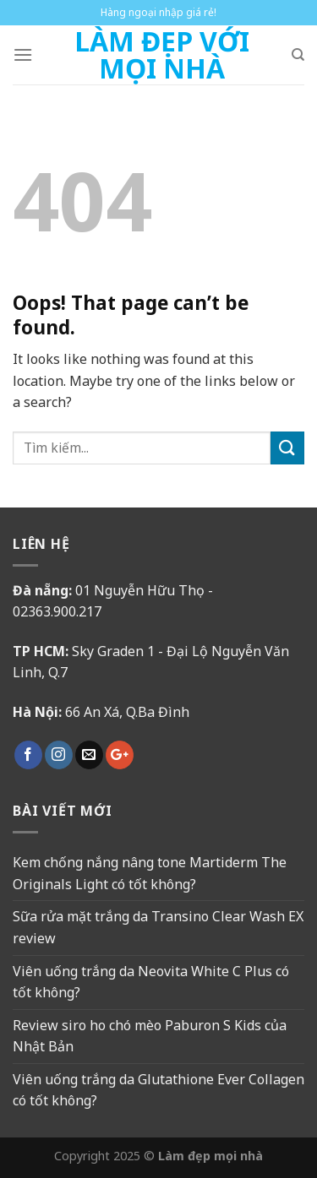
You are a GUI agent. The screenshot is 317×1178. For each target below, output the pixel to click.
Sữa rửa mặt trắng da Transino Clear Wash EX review (158, 927)
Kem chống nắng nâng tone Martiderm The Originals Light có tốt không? (150, 873)
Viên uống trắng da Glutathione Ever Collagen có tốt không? (158, 1090)
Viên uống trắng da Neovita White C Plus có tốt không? (151, 982)
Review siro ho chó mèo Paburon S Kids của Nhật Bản (150, 1036)
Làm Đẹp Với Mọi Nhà (161, 55)
